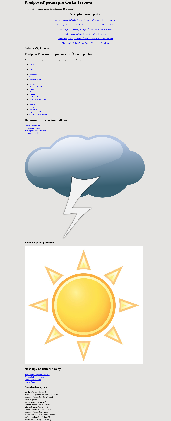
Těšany (32, 64)
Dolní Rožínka (35, 67)
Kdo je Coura (30, 382)
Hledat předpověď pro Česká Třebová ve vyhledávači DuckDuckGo (85, 25)
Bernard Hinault (31, 133)
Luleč (31, 89)
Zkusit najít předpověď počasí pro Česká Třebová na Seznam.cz (85, 29)
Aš (30, 102)
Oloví (31, 82)
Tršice (32, 77)
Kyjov (32, 84)
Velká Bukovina (36, 97)
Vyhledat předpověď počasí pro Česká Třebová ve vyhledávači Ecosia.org (85, 20)
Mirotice (33, 109)
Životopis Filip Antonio (34, 377)
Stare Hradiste (35, 79)
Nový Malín (34, 107)
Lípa (31, 69)
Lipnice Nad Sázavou (38, 112)
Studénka (33, 74)
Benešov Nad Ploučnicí (39, 87)
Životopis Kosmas (32, 128)
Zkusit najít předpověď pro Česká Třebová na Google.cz (85, 43)
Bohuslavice (34, 92)
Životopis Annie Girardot (35, 131)
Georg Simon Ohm (33, 126)
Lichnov (32, 94)
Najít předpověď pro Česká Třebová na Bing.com (85, 34)
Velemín (32, 104)
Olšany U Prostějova (38, 114)
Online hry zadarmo (33, 379)
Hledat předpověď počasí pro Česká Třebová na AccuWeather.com (85, 38)
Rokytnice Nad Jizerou (39, 99)
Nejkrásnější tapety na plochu (37, 374)
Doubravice (34, 72)
